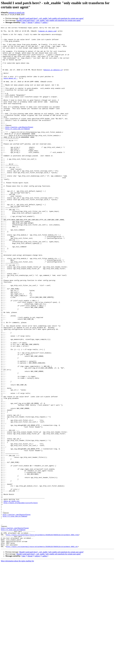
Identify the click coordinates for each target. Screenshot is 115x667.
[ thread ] (30, 22)
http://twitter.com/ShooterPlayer (19, 147)
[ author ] (44, 22)
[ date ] (23, 22)
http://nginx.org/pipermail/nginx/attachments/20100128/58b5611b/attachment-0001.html (42, 636)
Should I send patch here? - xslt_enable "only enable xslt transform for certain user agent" (51, 18)
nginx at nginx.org (11, 596)
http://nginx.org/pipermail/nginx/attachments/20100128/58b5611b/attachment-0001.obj (42, 651)
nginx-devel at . (10, 89)
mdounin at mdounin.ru (53, 78)
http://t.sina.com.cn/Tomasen (17, 149)
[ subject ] (37, 22)
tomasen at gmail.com (16, 12)
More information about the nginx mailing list (17, 665)
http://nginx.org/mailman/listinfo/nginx (20, 598)
